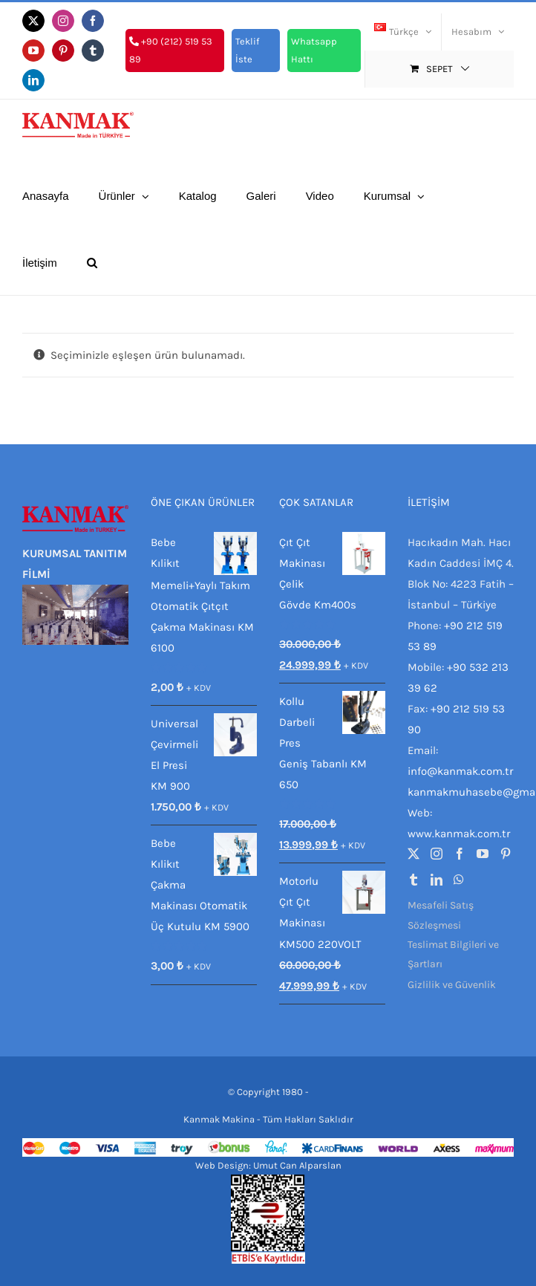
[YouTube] (482, 854)
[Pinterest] (506, 854)
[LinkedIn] (436, 880)
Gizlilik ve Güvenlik (452, 984)
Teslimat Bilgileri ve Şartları (453, 954)
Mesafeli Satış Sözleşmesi (441, 915)
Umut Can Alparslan (297, 1165)
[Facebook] (459, 854)
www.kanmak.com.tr (459, 833)
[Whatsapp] (459, 880)
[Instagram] (436, 854)
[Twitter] (413, 854)
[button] (92, 261)
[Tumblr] (413, 880)
